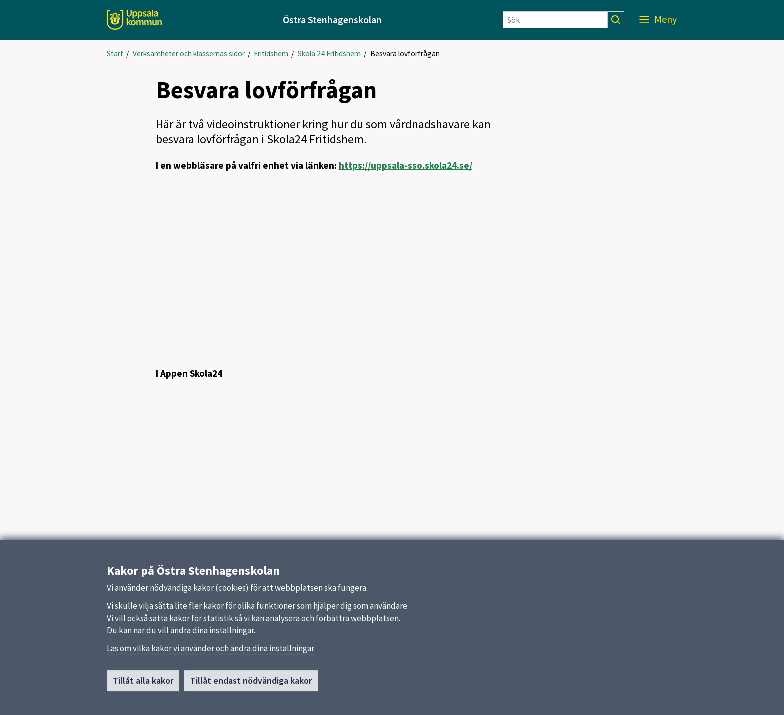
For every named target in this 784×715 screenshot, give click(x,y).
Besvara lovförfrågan (405, 53)
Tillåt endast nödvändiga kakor (251, 680)
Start (115, 53)
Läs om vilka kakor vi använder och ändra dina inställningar (210, 648)
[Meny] (658, 20)
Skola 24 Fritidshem (329, 53)
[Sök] (555, 19)
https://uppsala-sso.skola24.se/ (405, 165)
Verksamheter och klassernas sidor (189, 53)
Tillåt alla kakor (143, 680)
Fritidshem (271, 53)
